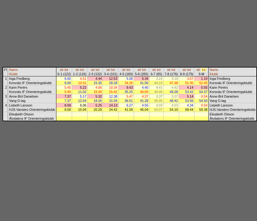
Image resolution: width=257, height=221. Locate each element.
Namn (13, 70)
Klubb (13, 74)
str (61, 70)
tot (66, 70)
